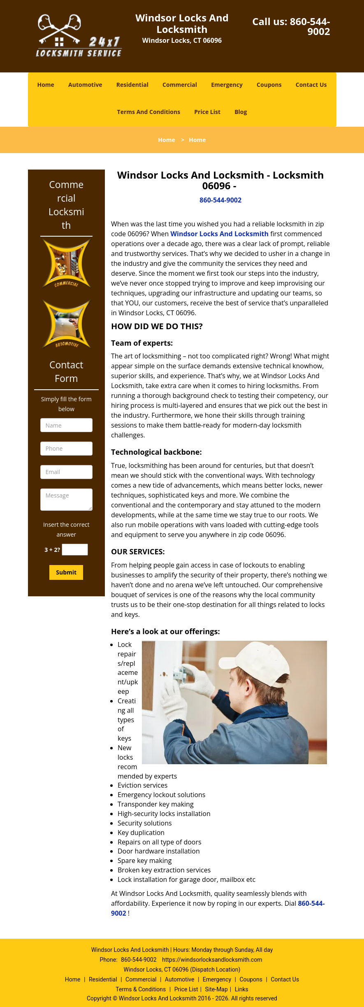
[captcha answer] (75, 550)
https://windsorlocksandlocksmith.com (212, 959)
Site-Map (216, 989)
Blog (240, 112)
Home (45, 84)
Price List (207, 112)
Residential (132, 84)
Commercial (179, 84)
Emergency (227, 84)
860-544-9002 (310, 26)
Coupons (269, 84)
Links (241, 989)
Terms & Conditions (141, 989)
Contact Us (311, 84)
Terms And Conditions (149, 112)
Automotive (85, 84)
